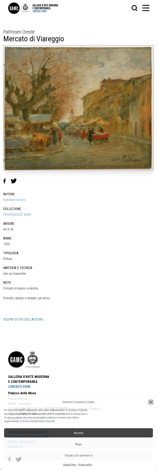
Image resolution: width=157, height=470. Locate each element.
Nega (78, 444)
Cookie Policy (69, 464)
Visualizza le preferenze (79, 455)
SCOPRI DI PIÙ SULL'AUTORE (23, 319)
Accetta (78, 433)
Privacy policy (85, 464)
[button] (151, 402)
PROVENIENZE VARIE (17, 214)
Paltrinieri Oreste (14, 200)
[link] (14, 8)
